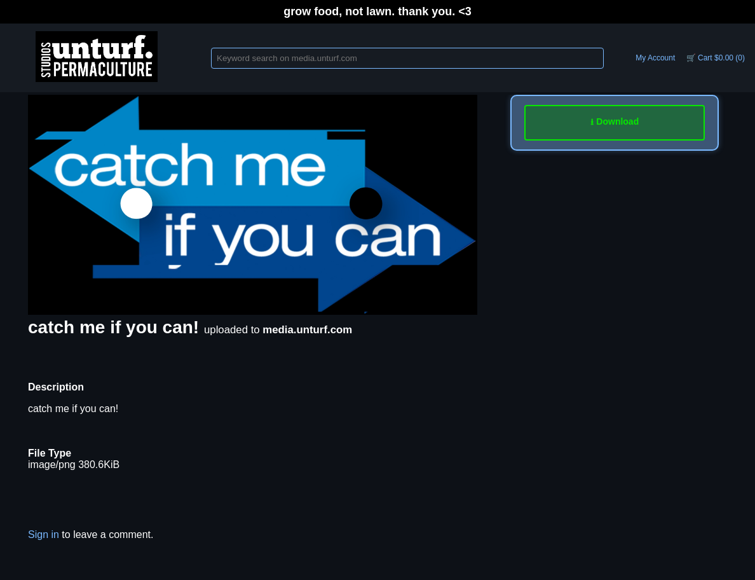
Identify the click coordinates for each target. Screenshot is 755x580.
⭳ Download (614, 121)
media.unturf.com (307, 330)
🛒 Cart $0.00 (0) (715, 57)
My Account (655, 57)
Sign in (43, 534)
